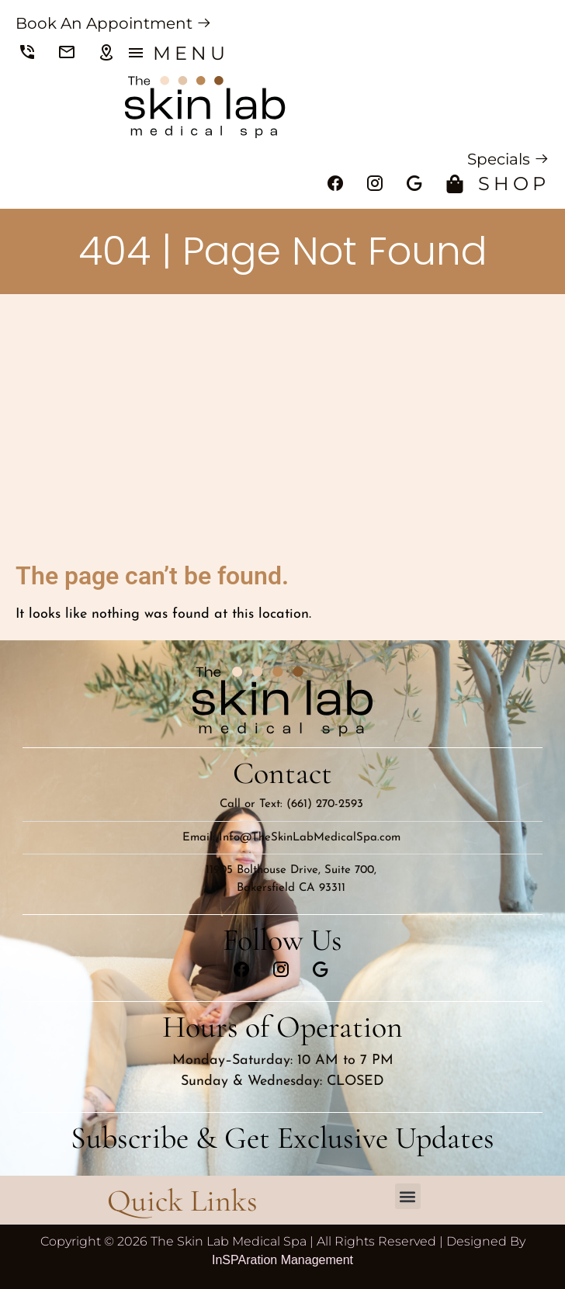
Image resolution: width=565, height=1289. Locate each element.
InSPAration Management (282, 1259)
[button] (408, 1196)
